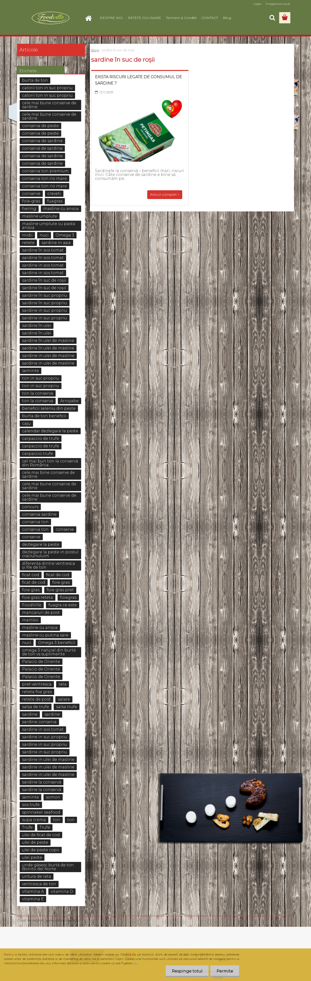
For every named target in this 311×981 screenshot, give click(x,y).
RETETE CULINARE (144, 18)
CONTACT (209, 18)
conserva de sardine (42, 141)
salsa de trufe (35, 706)
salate (64, 699)
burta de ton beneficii (44, 416)
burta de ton (35, 80)
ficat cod (30, 575)
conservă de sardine (42, 148)
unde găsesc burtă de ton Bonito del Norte (48, 867)
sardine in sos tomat (43, 265)
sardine (29, 714)
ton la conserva (37, 393)
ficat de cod (57, 575)
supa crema (34, 819)
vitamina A (33, 891)
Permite (224, 971)
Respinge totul (187, 971)
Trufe (27, 827)
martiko (30, 620)
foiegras (68, 597)
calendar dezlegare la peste (50, 431)
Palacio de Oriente (41, 661)
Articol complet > (165, 194)
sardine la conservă (41, 782)
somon (53, 797)
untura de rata (36, 876)
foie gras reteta (37, 597)
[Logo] (50, 18)
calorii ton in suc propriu (47, 88)
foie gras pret (60, 590)
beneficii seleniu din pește (49, 408)
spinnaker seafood (41, 812)
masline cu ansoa (61, 208)
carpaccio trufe (37, 453)
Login (258, 4)
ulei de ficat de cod (41, 835)
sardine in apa (56, 242)
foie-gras (31, 201)
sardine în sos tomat (43, 250)
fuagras (54, 201)
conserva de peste (40, 125)
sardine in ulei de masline (48, 355)
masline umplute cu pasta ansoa (48, 225)
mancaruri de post (41, 612)
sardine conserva (39, 722)
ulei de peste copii (40, 850)
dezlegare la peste (40, 544)
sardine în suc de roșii (44, 280)
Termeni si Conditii (181, 18)
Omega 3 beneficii (56, 642)
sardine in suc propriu (44, 310)
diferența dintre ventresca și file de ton (48, 565)
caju (26, 423)
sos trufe (31, 804)
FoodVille (31, 605)
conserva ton (35, 522)
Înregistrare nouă (278, 4)
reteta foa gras (37, 691)
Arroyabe (69, 401)
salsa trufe (66, 706)
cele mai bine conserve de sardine (48, 474)
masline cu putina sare (45, 635)
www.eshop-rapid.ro (62, 920)
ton (56, 819)
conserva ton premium (45, 171)
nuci (44, 235)
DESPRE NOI (111, 18)
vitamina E (33, 899)
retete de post (36, 699)
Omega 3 (65, 235)
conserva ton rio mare (44, 178)
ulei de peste (35, 842)
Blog (227, 18)
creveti (54, 193)
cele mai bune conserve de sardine (49, 105)
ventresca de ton (39, 884)
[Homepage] (90, 17)
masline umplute (39, 216)
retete (28, 242)
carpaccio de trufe (40, 438)
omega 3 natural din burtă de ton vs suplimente (49, 652)
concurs (30, 506)
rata (63, 684)
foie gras (61, 582)
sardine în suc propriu (44, 295)
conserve (31, 193)
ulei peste (32, 857)
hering (29, 208)
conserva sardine (39, 514)
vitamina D (62, 891)
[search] (272, 17)
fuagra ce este (62, 605)
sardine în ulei (36, 325)
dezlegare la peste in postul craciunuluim (50, 554)
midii (27, 235)
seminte (30, 370)
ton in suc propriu (40, 378)
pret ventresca (37, 684)
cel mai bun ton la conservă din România (50, 463)
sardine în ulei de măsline (48, 340)
